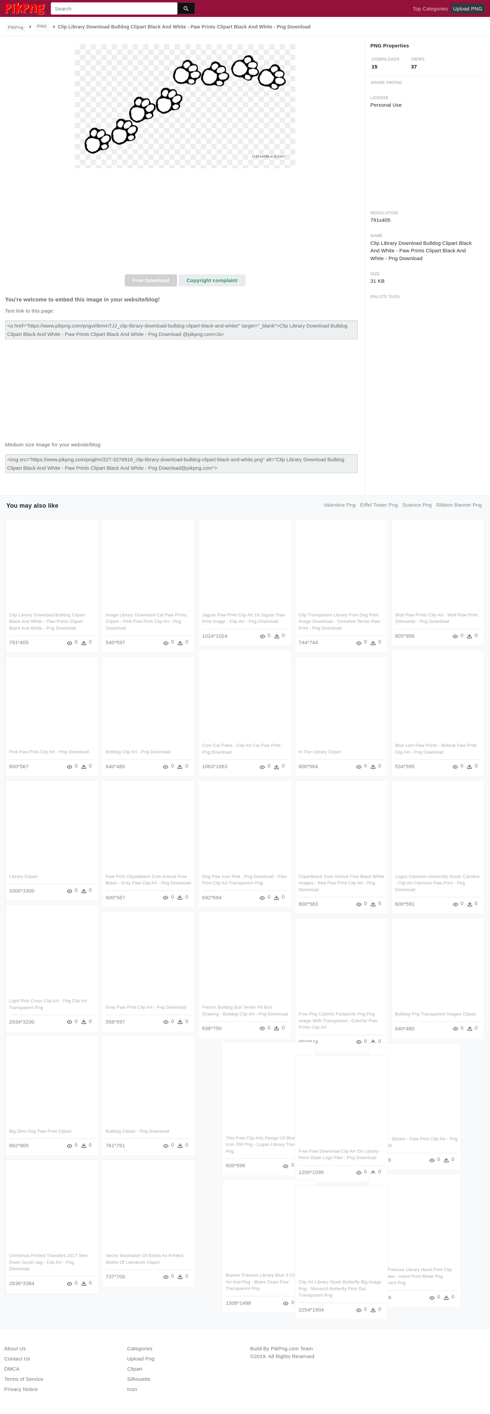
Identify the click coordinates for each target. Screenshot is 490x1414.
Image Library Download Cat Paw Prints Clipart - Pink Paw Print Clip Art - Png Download (146, 621)
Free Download (151, 280)
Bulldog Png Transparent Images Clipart (435, 1013)
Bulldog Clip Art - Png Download (138, 752)
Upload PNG (467, 9)
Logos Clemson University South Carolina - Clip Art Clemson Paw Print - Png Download (437, 883)
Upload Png (141, 1359)
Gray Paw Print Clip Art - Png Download (145, 1007)
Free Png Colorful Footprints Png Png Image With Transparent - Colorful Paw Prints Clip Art (338, 1020)
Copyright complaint (212, 280)
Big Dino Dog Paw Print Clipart (40, 1131)
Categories (140, 1348)
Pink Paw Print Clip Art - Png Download (49, 752)
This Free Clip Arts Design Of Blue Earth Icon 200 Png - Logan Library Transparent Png (291, 1144)
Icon (132, 1389)
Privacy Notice (21, 1389)
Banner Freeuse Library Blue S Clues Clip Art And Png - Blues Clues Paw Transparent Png (291, 1282)
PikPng (16, 27)
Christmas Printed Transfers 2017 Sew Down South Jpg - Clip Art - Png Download (48, 1262)
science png (417, 505)
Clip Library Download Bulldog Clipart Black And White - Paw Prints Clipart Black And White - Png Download (47, 621)
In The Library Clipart (320, 752)
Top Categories (430, 9)
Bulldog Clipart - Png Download (137, 1131)
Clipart (134, 1369)
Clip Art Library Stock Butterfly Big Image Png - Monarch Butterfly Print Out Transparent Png (340, 1288)
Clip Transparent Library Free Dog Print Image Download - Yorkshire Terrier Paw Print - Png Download (339, 621)
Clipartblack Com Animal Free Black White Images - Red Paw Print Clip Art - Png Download (342, 883)
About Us (15, 1348)
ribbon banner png (459, 505)
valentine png (340, 505)
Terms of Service (23, 1379)
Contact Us (17, 1359)
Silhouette (139, 1379)
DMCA (12, 1369)
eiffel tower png (379, 505)
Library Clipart (23, 876)
